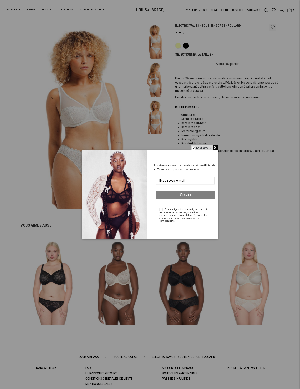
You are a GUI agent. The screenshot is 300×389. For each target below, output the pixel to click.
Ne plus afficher (203, 148)
